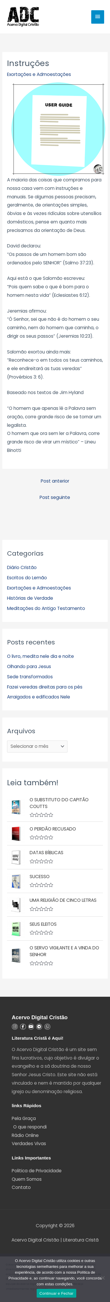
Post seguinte (55, 497)
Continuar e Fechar (57, 1293)
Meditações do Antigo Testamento (46, 608)
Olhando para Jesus (29, 666)
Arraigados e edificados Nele (38, 697)
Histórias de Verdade (30, 598)
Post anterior (55, 481)
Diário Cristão (22, 567)
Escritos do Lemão (27, 578)
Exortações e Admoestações (39, 74)
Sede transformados (30, 677)
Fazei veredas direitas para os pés (44, 687)
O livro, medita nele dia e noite (40, 656)
